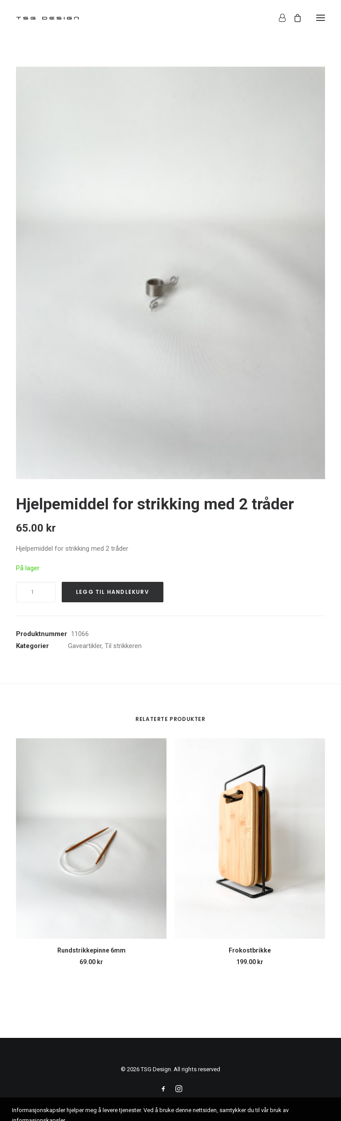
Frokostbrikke (250, 950)
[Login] (278, 18)
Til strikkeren (123, 646)
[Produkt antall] (36, 592)
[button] (320, 17)
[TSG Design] (47, 17)
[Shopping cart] (293, 18)
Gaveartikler (85, 646)
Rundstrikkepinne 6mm (91, 950)
